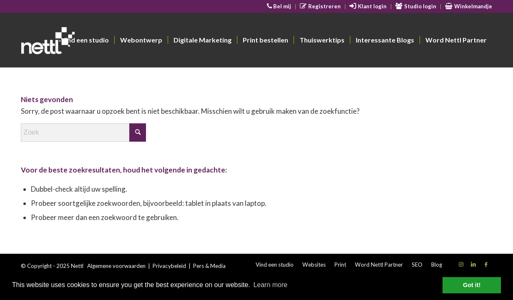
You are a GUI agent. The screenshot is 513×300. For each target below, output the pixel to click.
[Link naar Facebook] (486, 264)
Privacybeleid (169, 265)
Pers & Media (209, 265)
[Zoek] (83, 132)
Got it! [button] (471, 285)
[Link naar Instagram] (461, 264)
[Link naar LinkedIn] (473, 264)
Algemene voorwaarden (116, 265)
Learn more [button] (270, 284)
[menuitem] (279, 6)
